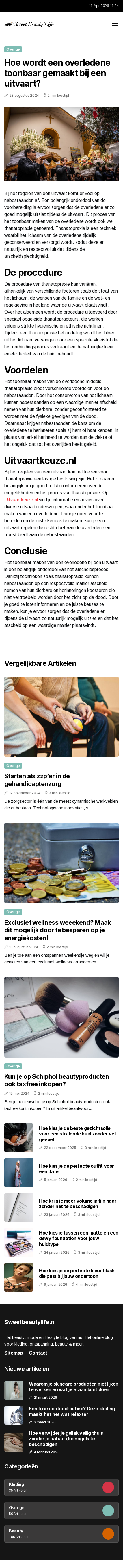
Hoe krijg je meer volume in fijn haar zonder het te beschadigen (77, 1203)
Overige (13, 49)
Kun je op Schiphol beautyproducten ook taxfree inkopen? (56, 1080)
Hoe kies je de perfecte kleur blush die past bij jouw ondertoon (77, 1273)
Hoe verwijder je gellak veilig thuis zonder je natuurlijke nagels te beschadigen (66, 1438)
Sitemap (13, 1352)
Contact (38, 1352)
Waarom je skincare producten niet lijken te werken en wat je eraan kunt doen (73, 1386)
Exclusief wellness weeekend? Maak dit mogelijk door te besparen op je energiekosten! (57, 930)
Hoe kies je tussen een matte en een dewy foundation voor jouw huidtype (78, 1238)
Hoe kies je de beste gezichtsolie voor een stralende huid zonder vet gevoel (77, 1133)
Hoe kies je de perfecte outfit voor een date (76, 1168)
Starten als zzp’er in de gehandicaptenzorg (37, 779)
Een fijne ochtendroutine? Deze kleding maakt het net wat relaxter (72, 1411)
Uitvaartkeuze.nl (21, 499)
